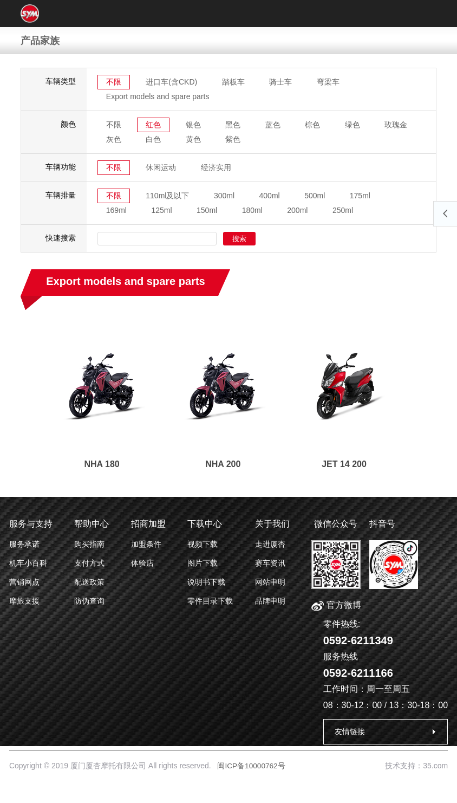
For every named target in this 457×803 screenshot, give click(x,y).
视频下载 (202, 544)
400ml (270, 195)
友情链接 (350, 731)
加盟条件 (146, 544)
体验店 (142, 563)
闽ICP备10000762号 (251, 765)
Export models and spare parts (158, 96)
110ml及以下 (168, 195)
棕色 (313, 124)
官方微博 (336, 605)
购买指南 (89, 544)
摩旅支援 (24, 601)
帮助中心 (91, 523)
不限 (113, 81)
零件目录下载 (210, 601)
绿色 (353, 124)
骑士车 (281, 81)
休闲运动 (161, 167)
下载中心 (204, 523)
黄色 (193, 139)
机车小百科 (28, 563)
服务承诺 (24, 544)
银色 (193, 124)
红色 (153, 124)
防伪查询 (89, 601)
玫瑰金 (397, 124)
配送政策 (89, 582)
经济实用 (216, 167)
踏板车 (234, 81)
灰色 (113, 139)
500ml (315, 195)
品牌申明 (270, 601)
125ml (162, 210)
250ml (344, 210)
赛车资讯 (270, 563)
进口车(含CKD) (172, 81)
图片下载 (202, 563)
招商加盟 (148, 523)
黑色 (233, 124)
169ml (116, 210)
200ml (298, 210)
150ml (207, 210)
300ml (224, 195)
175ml (361, 195)
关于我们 (272, 523)
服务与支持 (31, 523)
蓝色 (274, 124)
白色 (153, 139)
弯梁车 (328, 81)
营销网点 (24, 582)
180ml (253, 210)
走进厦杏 (270, 544)
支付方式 (89, 563)
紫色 (233, 139)
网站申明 (270, 582)
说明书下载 (206, 582)
